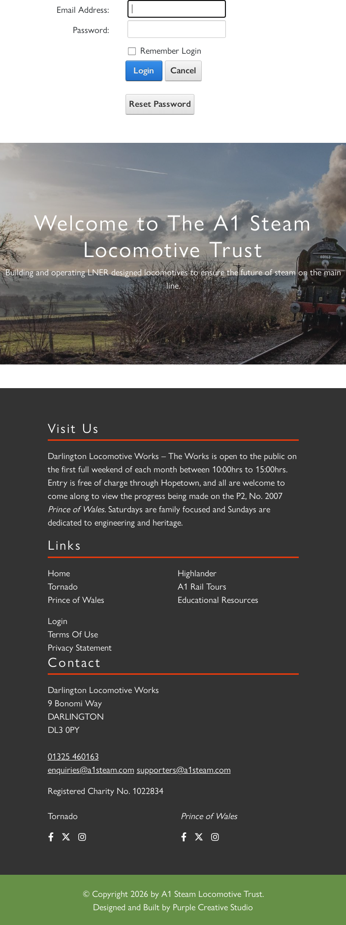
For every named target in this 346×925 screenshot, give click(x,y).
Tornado (63, 586)
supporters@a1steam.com (184, 769)
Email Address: (83, 9)
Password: (91, 29)
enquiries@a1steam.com (91, 769)
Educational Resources (218, 599)
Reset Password (160, 104)
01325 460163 (73, 756)
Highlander (197, 572)
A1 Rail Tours (202, 586)
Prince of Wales (76, 599)
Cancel (183, 70)
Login (143, 70)
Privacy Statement (80, 647)
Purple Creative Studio (213, 906)
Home (59, 572)
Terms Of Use (73, 634)
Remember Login (170, 50)
